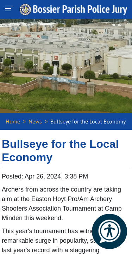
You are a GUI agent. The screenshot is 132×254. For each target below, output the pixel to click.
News (35, 121)
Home (13, 121)
